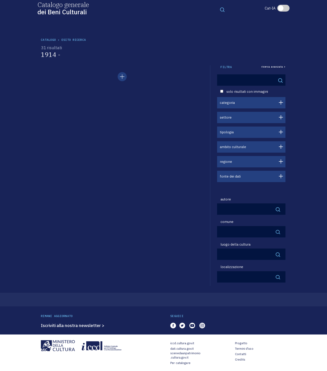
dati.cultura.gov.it (182, 349)
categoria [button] (227, 102)
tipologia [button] (227, 132)
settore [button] (226, 117)
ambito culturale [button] (233, 147)
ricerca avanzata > (273, 66)
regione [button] (226, 161)
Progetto (241, 343)
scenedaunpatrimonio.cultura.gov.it (185, 355)
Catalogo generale (63, 8)
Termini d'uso (244, 349)
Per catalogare (180, 363)
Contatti (240, 354)
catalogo (48, 40)
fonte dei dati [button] (230, 176)
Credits (240, 359)
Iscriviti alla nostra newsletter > (72, 325)
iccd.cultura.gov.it (182, 343)
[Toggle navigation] (222, 9)
